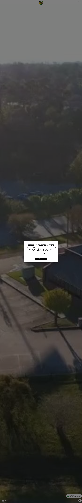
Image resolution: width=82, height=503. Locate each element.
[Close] (56, 242)
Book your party (41, 258)
